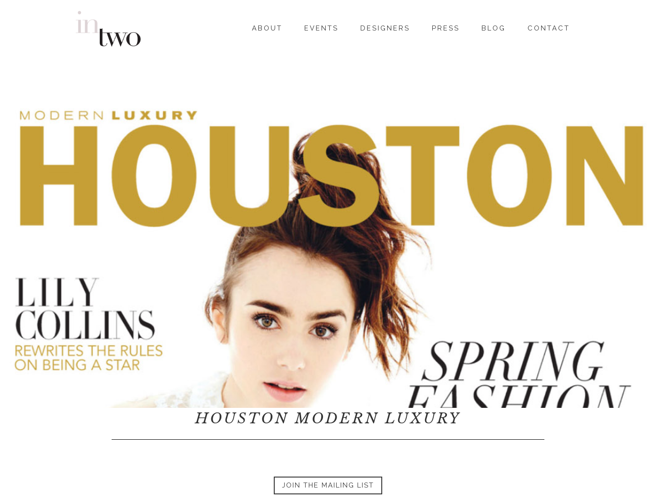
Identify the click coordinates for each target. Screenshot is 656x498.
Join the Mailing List (328, 485)
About (267, 27)
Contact (549, 27)
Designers (385, 27)
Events (321, 27)
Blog (494, 27)
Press (446, 27)
